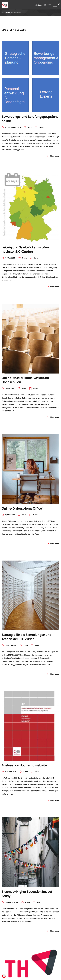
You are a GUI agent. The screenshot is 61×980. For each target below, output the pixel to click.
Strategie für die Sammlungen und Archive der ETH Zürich (26, 636)
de (50, 5)
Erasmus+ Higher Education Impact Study (27, 893)
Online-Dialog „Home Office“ (22, 508)
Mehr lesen (54, 156)
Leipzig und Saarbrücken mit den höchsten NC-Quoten (25, 249)
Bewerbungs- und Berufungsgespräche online (30, 118)
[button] (4, 976)
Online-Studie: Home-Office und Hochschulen (25, 380)
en (47, 5)
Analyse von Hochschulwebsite (24, 765)
